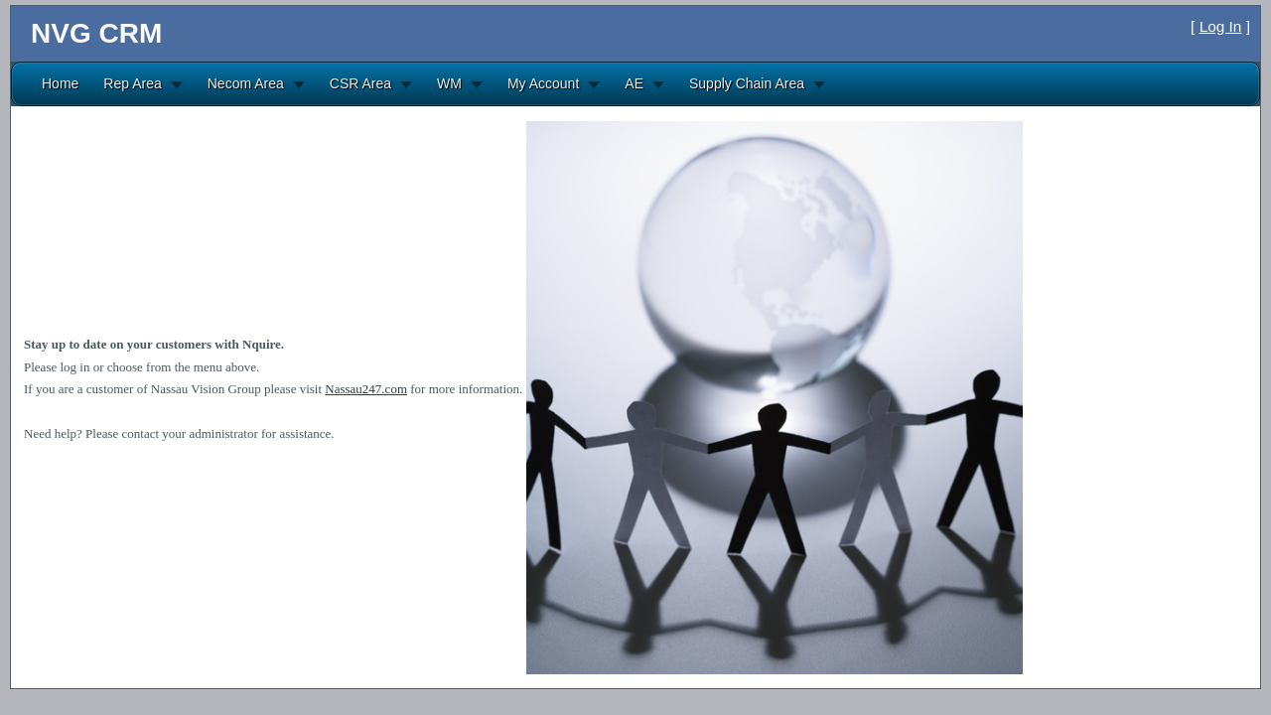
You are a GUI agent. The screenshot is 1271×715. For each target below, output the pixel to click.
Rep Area (132, 83)
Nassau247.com (366, 388)
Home (60, 83)
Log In (1221, 26)
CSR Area (360, 83)
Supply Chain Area (746, 83)
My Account (543, 83)
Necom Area (246, 83)
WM (449, 83)
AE (634, 83)
